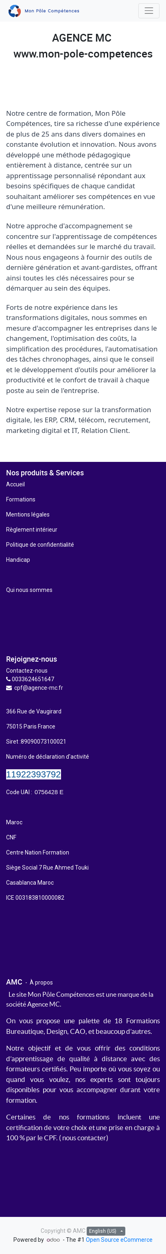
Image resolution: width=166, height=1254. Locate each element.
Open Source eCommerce (119, 1239)
